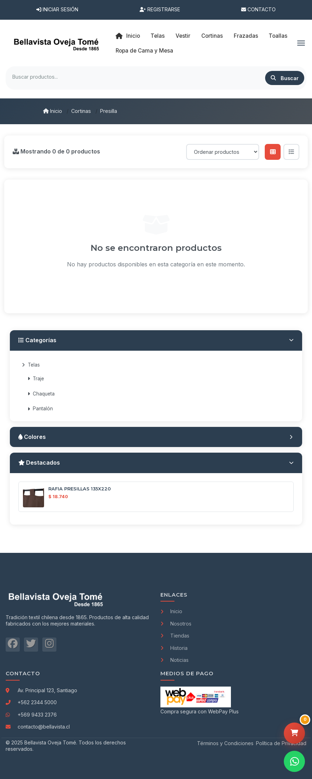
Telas (31, 365)
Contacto (258, 9)
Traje (35, 378)
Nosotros (175, 624)
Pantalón (40, 408)
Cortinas (81, 111)
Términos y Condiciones (225, 743)
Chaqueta (41, 394)
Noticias (174, 660)
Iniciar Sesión (57, 9)
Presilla (108, 111)
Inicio (128, 36)
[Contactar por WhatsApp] (294, 761)
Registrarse (160, 9)
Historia (174, 648)
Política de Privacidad (281, 743)
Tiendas (174, 636)
